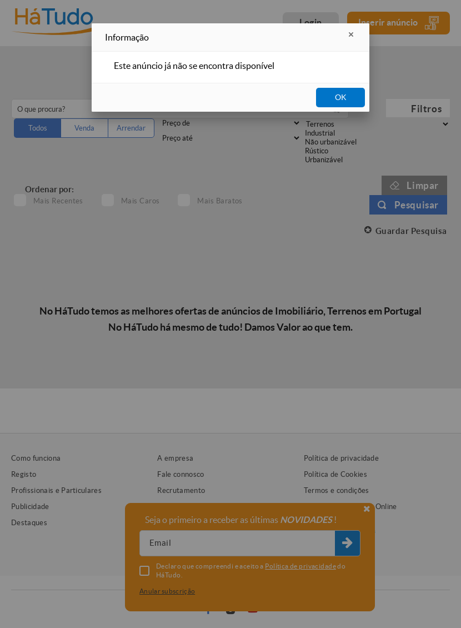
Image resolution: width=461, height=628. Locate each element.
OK (341, 97)
